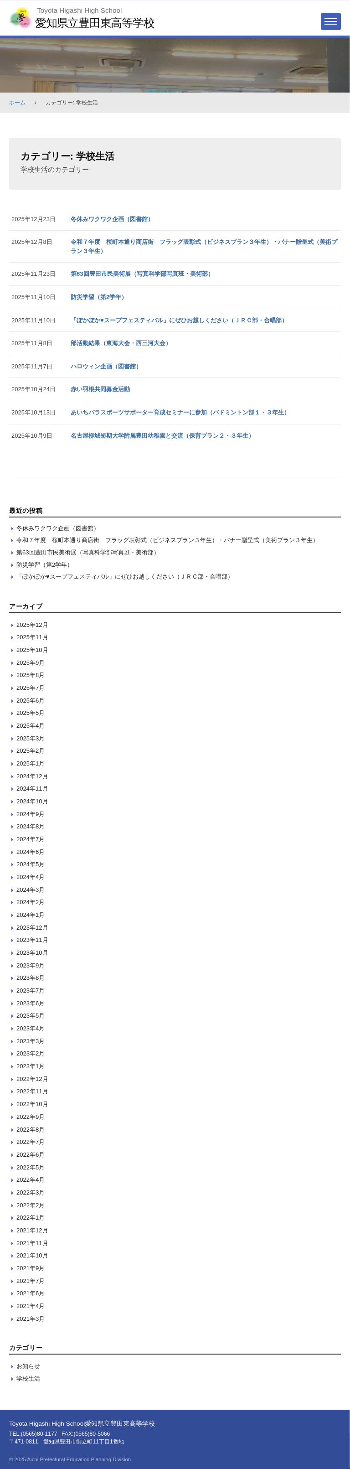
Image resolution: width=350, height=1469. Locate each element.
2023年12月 (32, 927)
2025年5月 (30, 712)
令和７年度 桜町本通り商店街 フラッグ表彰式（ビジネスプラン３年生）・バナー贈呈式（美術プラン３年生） (167, 540)
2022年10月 (32, 1104)
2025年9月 (30, 662)
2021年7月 (30, 1281)
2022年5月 (30, 1167)
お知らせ (28, 1366)
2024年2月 (30, 902)
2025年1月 (30, 763)
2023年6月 (30, 1003)
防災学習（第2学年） (99, 297)
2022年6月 (30, 1154)
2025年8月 (30, 675)
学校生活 (28, 1378)
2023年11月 (32, 939)
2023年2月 (30, 1053)
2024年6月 (30, 851)
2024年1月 (30, 914)
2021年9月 (30, 1268)
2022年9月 (30, 1116)
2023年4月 (30, 1028)
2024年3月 (30, 889)
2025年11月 (32, 637)
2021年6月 (30, 1293)
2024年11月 (32, 788)
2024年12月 (32, 776)
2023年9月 (30, 965)
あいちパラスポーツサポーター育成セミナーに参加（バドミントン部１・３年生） (180, 412)
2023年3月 (30, 1041)
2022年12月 (32, 1079)
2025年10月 (32, 650)
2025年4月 (30, 725)
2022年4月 (30, 1179)
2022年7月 (30, 1141)
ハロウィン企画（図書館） (106, 366)
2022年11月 (32, 1091)
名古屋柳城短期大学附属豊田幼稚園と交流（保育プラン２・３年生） (162, 435)
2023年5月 (30, 1015)
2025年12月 (32, 624)
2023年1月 (30, 1066)
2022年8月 (30, 1129)
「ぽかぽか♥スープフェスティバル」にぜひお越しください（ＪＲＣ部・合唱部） (179, 320)
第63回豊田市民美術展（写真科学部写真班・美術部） (142, 273)
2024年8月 (30, 826)
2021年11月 (32, 1243)
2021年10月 (32, 1255)
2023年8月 (30, 977)
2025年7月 (30, 687)
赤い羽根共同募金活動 (100, 389)
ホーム (17, 102)
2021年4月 (30, 1306)
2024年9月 (30, 814)
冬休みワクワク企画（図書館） (112, 219)
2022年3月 (30, 1192)
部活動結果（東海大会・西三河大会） (121, 343)
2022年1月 (30, 1217)
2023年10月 (32, 952)
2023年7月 (30, 990)
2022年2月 (30, 1205)
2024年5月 (30, 864)
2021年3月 (30, 1318)
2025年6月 (30, 700)
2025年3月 (30, 738)
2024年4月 (30, 877)
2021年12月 (32, 1230)
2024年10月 (32, 801)
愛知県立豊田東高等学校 (94, 22)
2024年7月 (30, 839)
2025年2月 (30, 750)
